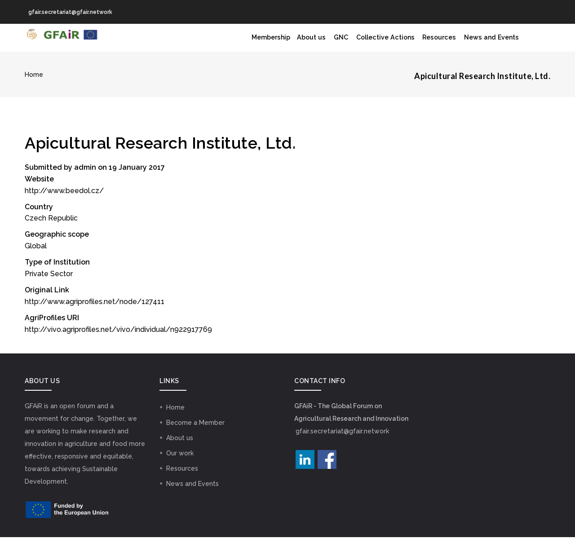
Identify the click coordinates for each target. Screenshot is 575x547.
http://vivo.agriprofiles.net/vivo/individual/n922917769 (118, 339)
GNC (319, 43)
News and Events (488, 43)
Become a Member (195, 432)
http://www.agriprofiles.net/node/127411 (94, 311)
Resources (430, 43)
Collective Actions (370, 43)
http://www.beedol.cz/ (64, 200)
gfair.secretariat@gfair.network (342, 441)
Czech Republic (51, 228)
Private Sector (49, 283)
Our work (180, 463)
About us (286, 43)
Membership (239, 43)
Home (34, 84)
